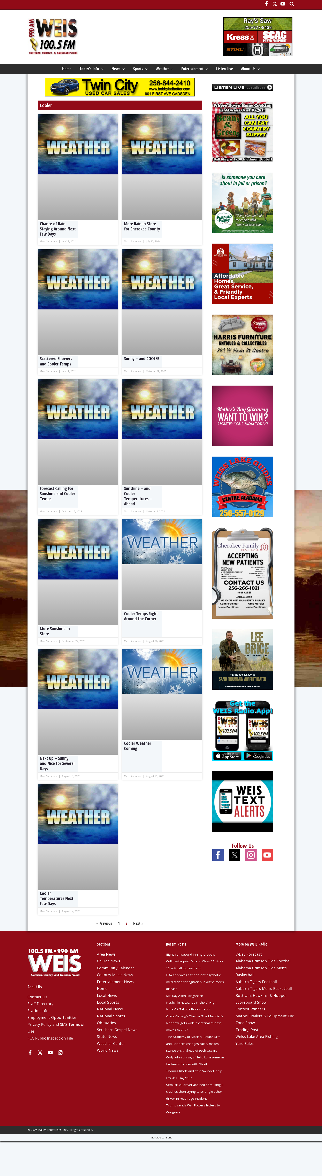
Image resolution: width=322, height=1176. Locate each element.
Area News (106, 968)
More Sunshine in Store (55, 645)
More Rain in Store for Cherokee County (142, 240)
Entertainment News (115, 996)
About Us (45, 82)
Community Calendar (115, 982)
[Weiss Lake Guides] (242, 500)
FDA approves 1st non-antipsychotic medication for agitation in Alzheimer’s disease (194, 996)
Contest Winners (250, 1023)
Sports (137, 70)
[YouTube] (282, 3)
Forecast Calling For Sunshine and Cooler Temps (57, 508)
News (107, 70)
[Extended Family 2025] (242, 216)
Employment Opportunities (52, 1031)
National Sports (111, 1030)
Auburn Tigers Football (256, 996)
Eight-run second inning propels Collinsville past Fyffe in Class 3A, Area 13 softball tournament (195, 975)
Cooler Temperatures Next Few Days (57, 913)
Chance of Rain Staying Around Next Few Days (58, 243)
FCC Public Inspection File (50, 1052)
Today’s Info (73, 70)
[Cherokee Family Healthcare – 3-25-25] (242, 586)
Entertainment (208, 70)
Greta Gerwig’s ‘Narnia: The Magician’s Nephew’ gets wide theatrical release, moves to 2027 (195, 1037)
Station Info (38, 1025)
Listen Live (246, 69)
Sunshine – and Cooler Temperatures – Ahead (138, 510)
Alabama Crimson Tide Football (263, 975)
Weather (169, 70)
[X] (274, 3)
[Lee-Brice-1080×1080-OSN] (242, 673)
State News (107, 1050)
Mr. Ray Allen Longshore (187, 1009)
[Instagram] (60, 1067)
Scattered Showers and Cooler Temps (56, 375)
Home (40, 69)
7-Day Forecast (249, 968)
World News (107, 1064)
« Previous (104, 937)
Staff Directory (40, 1018)
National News (110, 1023)
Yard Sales (245, 1057)
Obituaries (106, 1037)
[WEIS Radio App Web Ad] (242, 744)
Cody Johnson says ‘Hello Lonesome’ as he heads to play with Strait (193, 1085)
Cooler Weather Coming (137, 760)
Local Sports (108, 1016)
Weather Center (111, 1057)
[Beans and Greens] (242, 145)
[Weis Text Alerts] (242, 815)
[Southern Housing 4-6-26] (242, 287)
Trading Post (247, 1044)
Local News (107, 1009)
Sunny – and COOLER (141, 373)
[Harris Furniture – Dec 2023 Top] (242, 358)
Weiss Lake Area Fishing (257, 1050)
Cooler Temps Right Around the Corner (141, 630)
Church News (108, 975)
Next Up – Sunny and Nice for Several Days (57, 778)
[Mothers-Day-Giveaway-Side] (242, 429)
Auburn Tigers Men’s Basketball (264, 1002)
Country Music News (115, 989)
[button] (292, 4)
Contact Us (37, 1011)
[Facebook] (266, 3)
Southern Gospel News (117, 1044)
